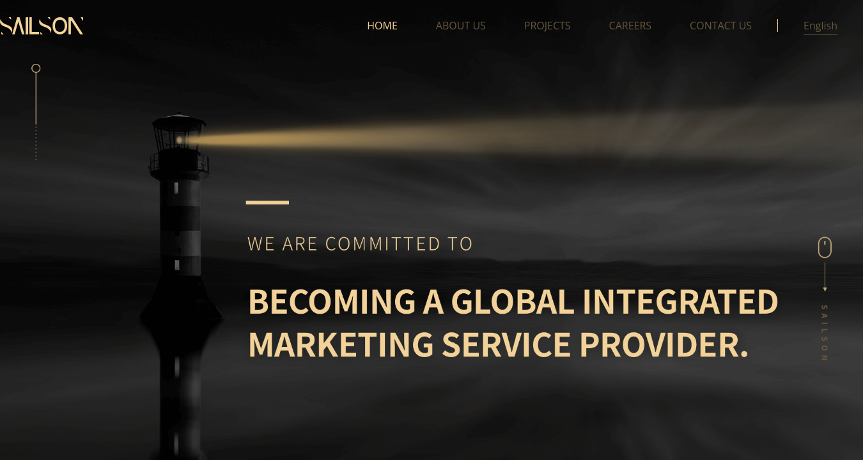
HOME (382, 26)
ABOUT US (461, 26)
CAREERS (630, 26)
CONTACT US (721, 26)
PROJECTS (547, 26)
